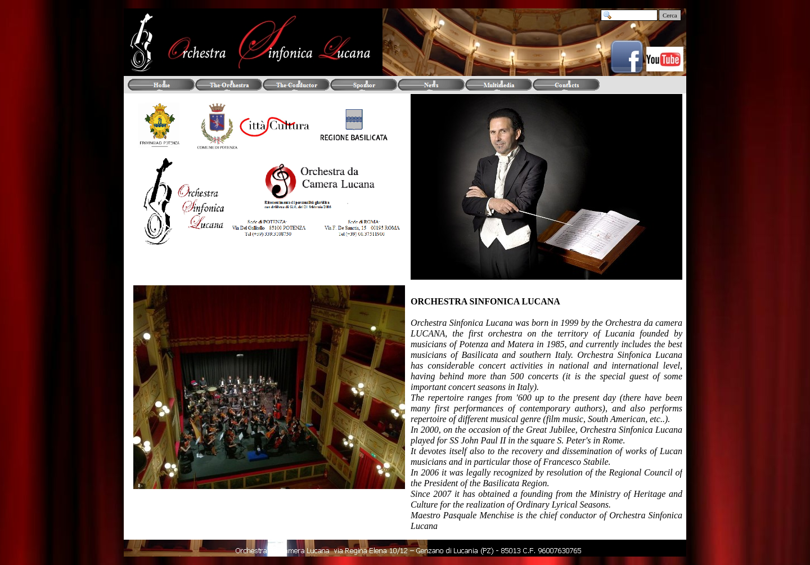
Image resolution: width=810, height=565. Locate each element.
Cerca (670, 15)
